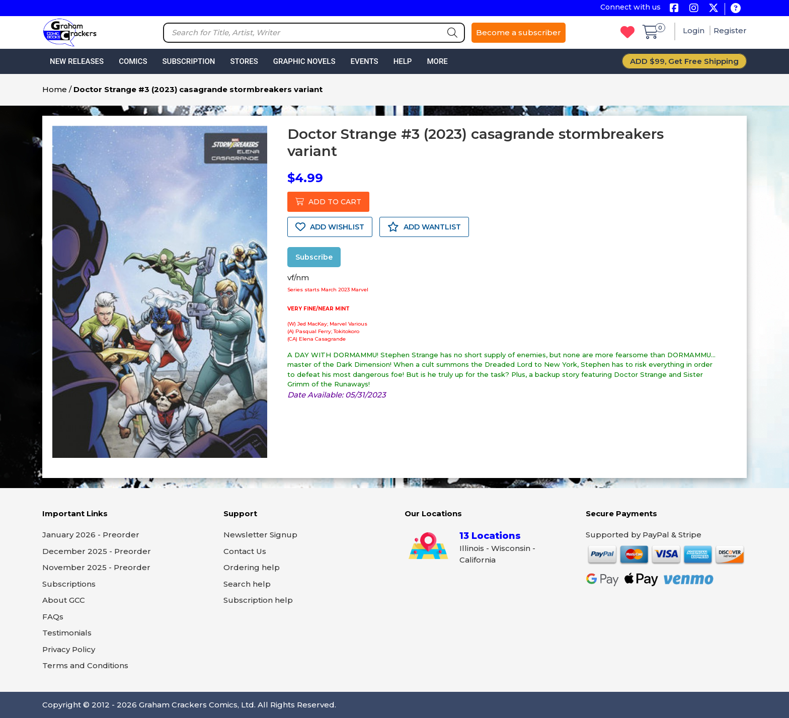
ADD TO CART (328, 201)
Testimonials (67, 632)
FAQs (52, 616)
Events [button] (364, 61)
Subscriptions (69, 584)
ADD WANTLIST (424, 227)
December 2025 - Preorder (96, 551)
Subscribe (314, 257)
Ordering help (251, 567)
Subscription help (258, 600)
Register (730, 30)
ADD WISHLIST (329, 227)
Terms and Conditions (85, 665)
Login (694, 30)
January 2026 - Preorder (90, 534)
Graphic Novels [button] (304, 61)
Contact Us (244, 551)
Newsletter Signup (260, 534)
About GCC (63, 600)
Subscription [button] (189, 61)
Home (54, 89)
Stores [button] (244, 61)
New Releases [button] (77, 61)
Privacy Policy (68, 649)
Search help (247, 584)
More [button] (437, 61)
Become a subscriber (518, 32)
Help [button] (402, 61)
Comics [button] (133, 61)
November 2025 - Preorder (96, 567)
